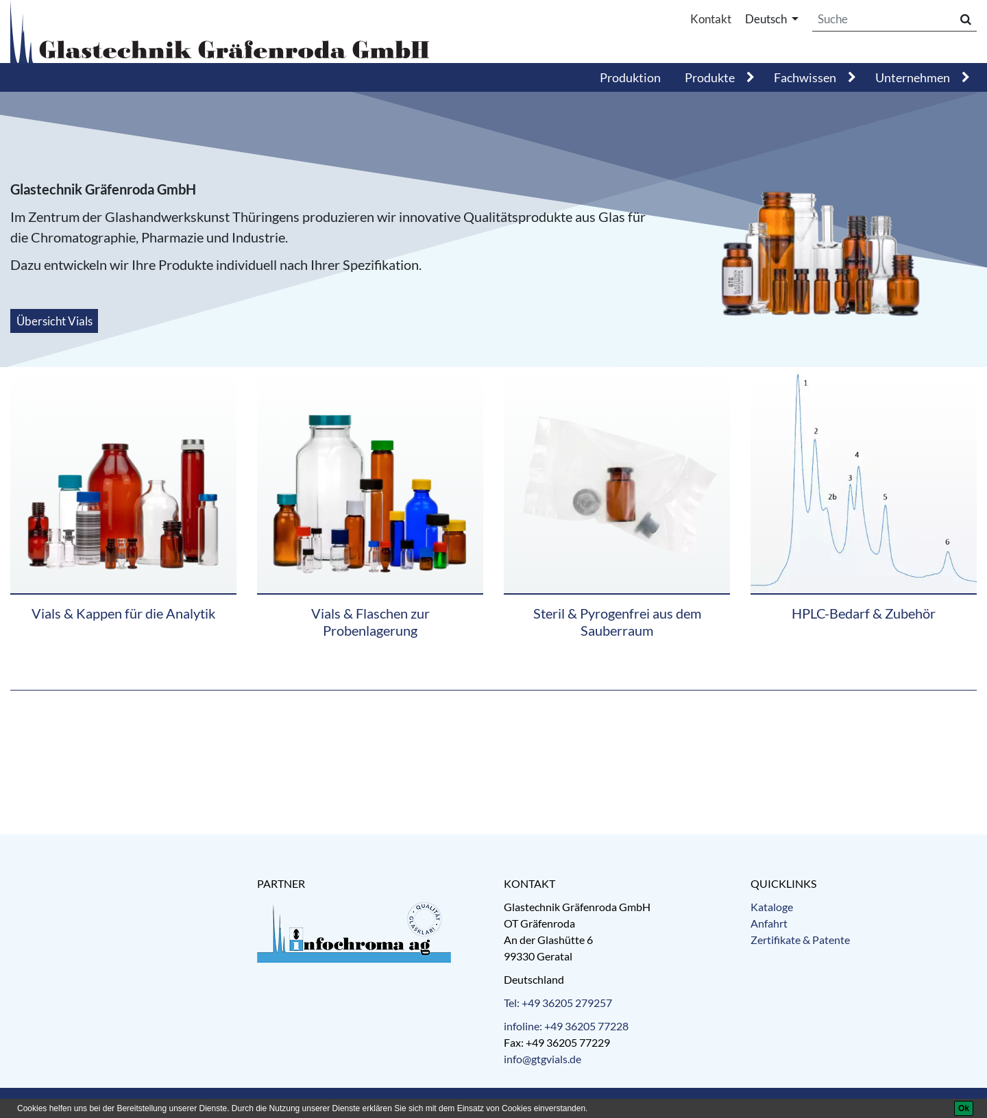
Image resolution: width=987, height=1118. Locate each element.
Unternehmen (912, 77)
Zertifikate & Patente (800, 939)
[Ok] (963, 1108)
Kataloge (772, 906)
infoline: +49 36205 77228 (566, 1025)
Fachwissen (805, 77)
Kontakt (710, 19)
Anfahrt (769, 923)
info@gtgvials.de (542, 1058)
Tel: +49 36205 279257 (558, 1002)
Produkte (710, 77)
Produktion (630, 77)
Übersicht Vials (54, 321)
